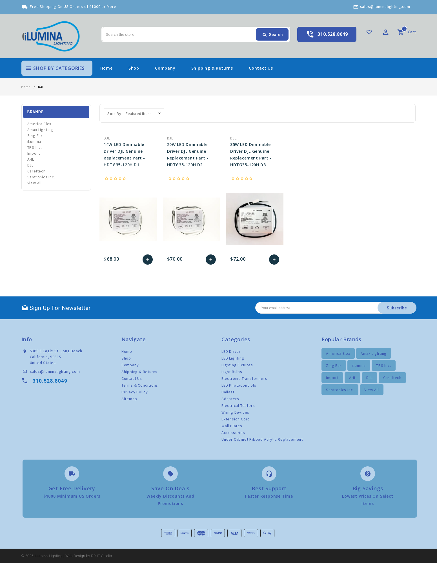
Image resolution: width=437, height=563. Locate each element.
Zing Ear (35, 135)
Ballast (227, 391)
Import (33, 153)
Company (165, 68)
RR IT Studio (101, 556)
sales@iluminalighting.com (385, 6)
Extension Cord (235, 419)
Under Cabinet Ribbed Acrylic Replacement (262, 439)
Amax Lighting (40, 129)
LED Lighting (232, 358)
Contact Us (261, 68)
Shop (133, 68)
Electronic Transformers (244, 378)
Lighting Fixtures (237, 364)
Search (272, 35)
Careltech (36, 171)
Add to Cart (147, 259)
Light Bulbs (231, 371)
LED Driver (231, 351)
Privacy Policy (134, 391)
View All (34, 182)
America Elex (39, 123)
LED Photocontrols (238, 385)
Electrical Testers (238, 405)
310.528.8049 (333, 34)
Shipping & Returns (212, 68)
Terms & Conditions (139, 385)
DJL (30, 165)
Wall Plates (231, 425)
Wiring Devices (235, 412)
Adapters (230, 398)
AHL (30, 159)
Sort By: (114, 113)
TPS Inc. (34, 147)
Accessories (233, 432)
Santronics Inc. (41, 176)
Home (106, 68)
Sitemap (129, 398)
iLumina (34, 141)
